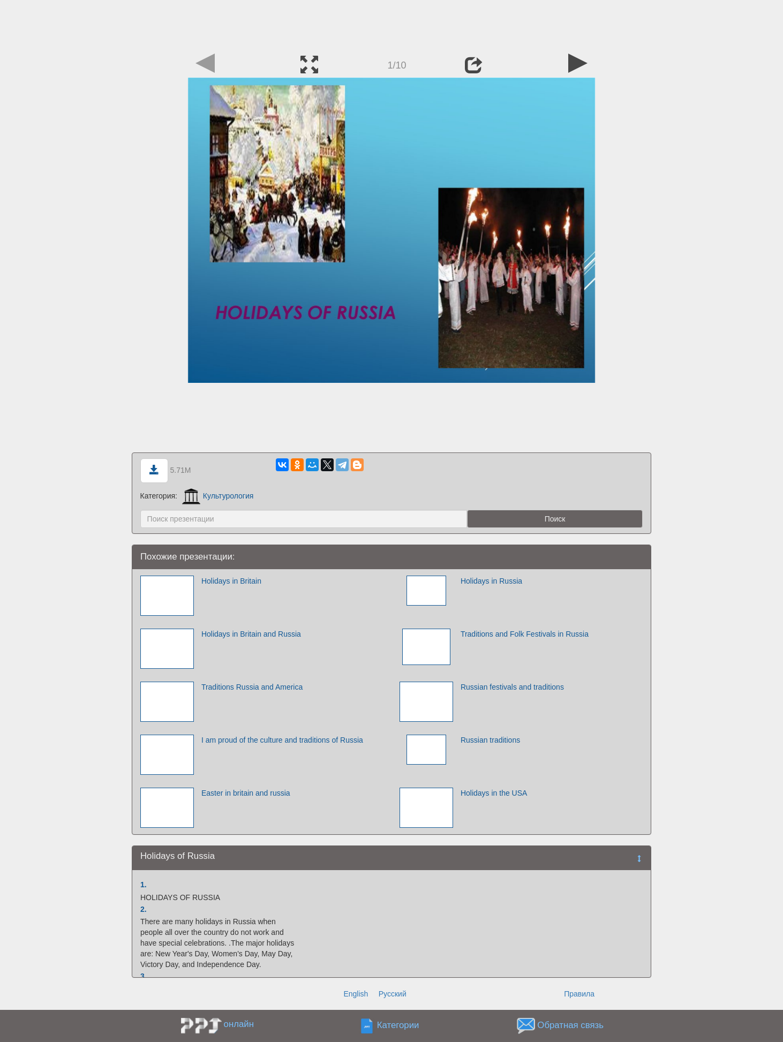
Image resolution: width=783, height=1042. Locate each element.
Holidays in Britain (231, 581)
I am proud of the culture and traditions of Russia (282, 740)
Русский (392, 994)
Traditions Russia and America (252, 687)
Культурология (218, 496)
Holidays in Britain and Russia (251, 634)
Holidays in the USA (494, 793)
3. (143, 976)
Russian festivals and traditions (512, 687)
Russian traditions (490, 740)
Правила (579, 994)
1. (143, 884)
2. (143, 909)
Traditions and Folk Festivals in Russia (525, 634)
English (355, 994)
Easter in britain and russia (245, 793)
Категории (398, 1026)
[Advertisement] (391, 24)
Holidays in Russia (491, 581)
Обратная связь (570, 1026)
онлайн (239, 1024)
